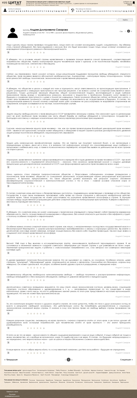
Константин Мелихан (11, 372)
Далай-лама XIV (89, 372)
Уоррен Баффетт (102, 372)
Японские (62, 382)
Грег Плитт (78, 372)
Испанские (70, 382)
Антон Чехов (126, 372)
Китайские (104, 380)
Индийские (53, 382)
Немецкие (115, 382)
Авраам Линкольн (97, 370)
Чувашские (98, 382)
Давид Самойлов (115, 372)
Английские (114, 380)
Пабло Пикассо (61, 370)
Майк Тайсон (49, 372)
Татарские (58, 380)
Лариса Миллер (110, 370)
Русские (32, 380)
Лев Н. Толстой (45, 375)
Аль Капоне (85, 370)
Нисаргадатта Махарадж (45, 370)
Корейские (106, 382)
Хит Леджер (121, 370)
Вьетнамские (33, 382)
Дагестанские (44, 382)
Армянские (24, 382)
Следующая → (126, 360)
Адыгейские (67, 380)
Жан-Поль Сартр (9, 375)
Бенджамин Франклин (31, 375)
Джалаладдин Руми (29, 370)
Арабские (122, 380)
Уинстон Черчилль (38, 372)
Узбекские (15, 382)
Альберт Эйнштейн (74, 370)
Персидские (124, 382)
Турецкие (7, 382)
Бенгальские (96, 380)
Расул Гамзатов (68, 372)
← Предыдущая (10, 360)
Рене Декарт (55, 375)
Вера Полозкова (24, 372)
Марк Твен (58, 372)
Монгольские (88, 382)
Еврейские (49, 380)
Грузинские (76, 380)
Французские (85, 380)
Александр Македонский (69, 375)
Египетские (79, 382)
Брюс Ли (20, 375)
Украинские (40, 380)
